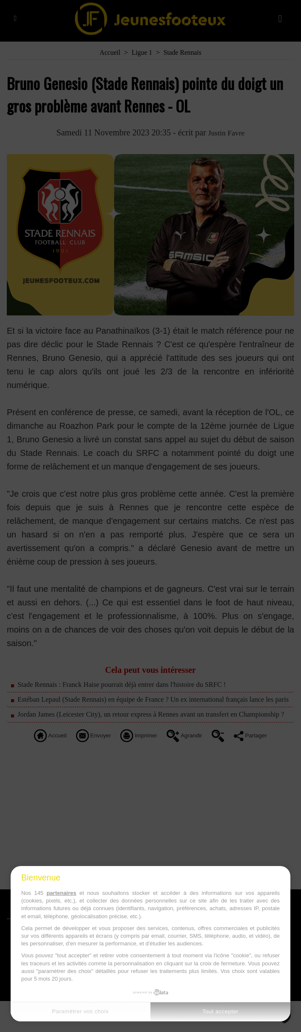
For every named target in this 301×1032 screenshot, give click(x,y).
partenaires (61, 893)
